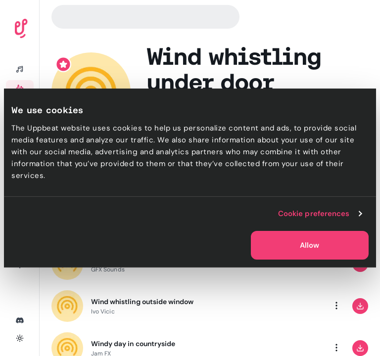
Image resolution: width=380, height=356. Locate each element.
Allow (309, 245)
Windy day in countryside (133, 343)
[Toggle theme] (20, 338)
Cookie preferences (314, 214)
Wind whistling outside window (142, 301)
